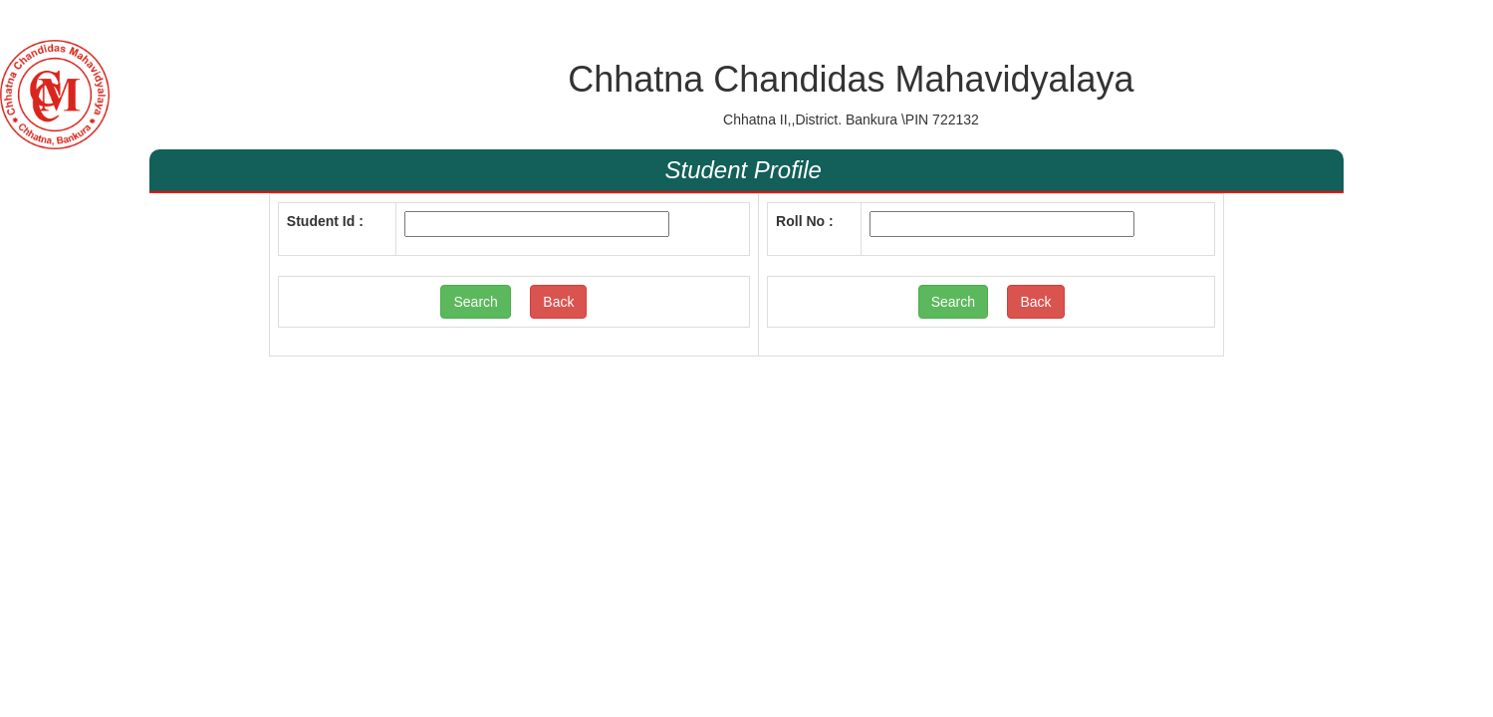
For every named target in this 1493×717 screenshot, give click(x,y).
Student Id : (325, 221)
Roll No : (805, 221)
